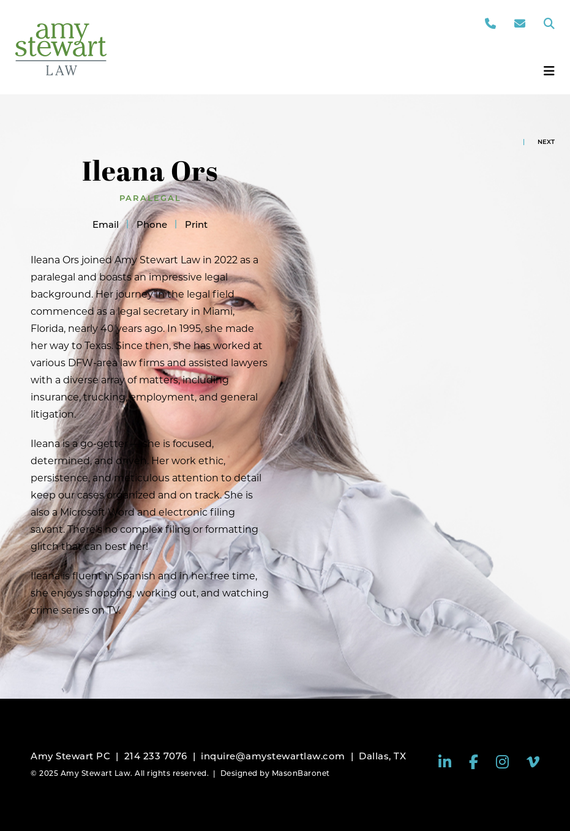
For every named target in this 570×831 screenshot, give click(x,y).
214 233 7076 (155, 756)
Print (196, 224)
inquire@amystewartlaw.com (273, 756)
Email (105, 224)
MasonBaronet (301, 773)
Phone (152, 224)
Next (546, 142)
